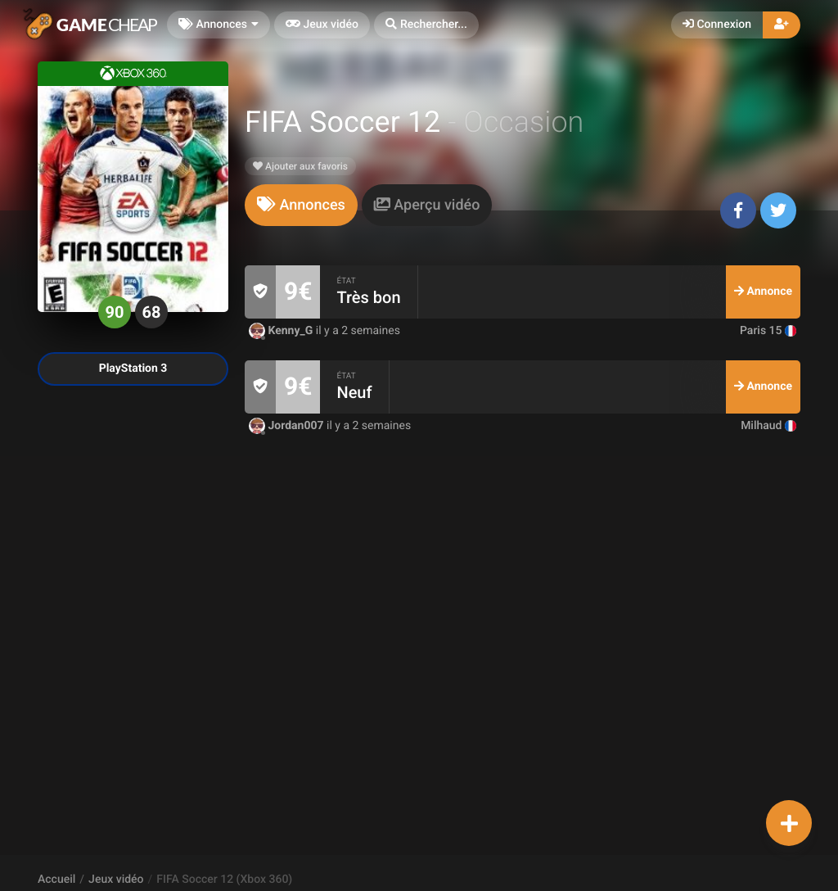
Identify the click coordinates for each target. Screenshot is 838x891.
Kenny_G (282, 330)
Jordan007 (288, 425)
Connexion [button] (717, 24)
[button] (426, 24)
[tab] (301, 205)
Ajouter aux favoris (300, 166)
